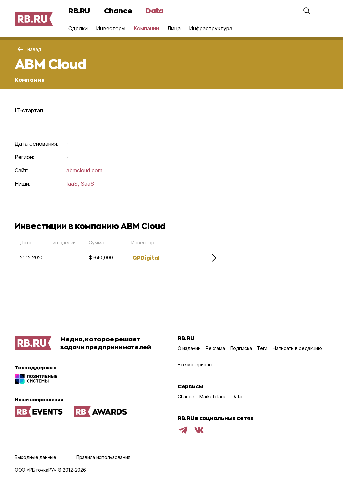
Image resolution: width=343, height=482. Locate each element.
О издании (189, 348)
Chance (118, 10)
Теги (262, 348)
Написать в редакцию (297, 348)
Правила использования (103, 457)
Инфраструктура (210, 28)
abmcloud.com (84, 170)
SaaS (87, 183)
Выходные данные (35, 457)
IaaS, (72, 183)
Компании (146, 28)
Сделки (78, 28)
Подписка (241, 348)
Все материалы (195, 364)
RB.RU (79, 10)
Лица (174, 28)
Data (154, 10)
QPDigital (146, 257)
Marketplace (212, 396)
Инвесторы (110, 28)
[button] (307, 10)
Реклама (215, 348)
